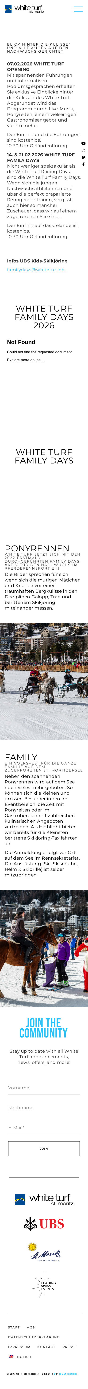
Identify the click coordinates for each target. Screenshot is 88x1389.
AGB (31, 1327)
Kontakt (46, 1347)
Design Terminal (68, 1374)
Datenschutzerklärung (34, 1337)
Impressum (19, 1347)
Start (14, 1327)
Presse (70, 1347)
